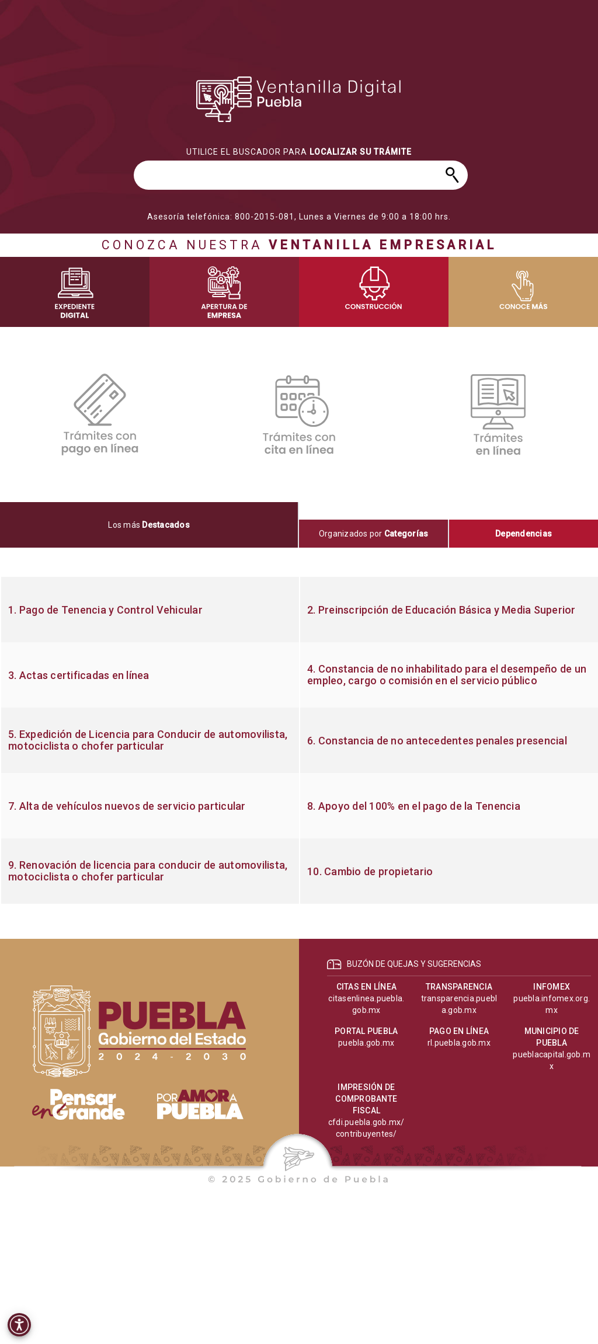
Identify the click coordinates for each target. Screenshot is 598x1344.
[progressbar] (150, 586)
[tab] (149, 525)
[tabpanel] (299, 740)
